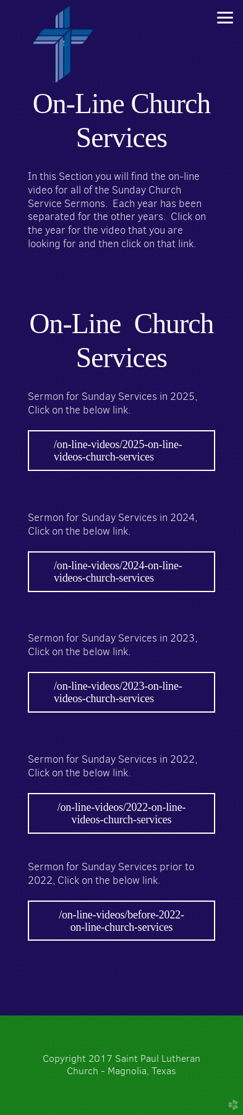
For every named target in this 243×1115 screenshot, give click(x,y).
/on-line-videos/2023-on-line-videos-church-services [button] (118, 692)
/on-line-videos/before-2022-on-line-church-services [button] (121, 921)
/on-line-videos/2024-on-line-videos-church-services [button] (118, 571)
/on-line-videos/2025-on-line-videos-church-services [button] (118, 450)
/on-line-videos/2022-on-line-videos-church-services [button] (122, 813)
